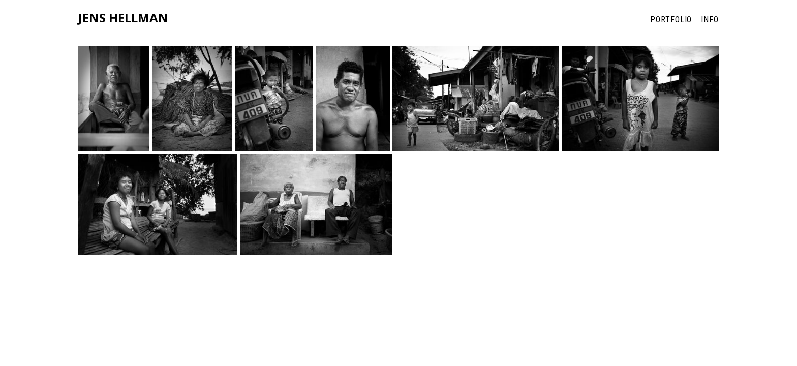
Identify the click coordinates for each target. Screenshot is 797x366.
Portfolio (671, 19)
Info (710, 19)
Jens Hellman (123, 18)
